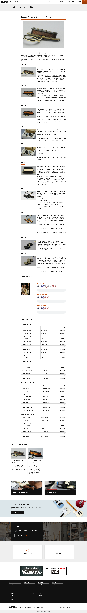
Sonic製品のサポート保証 (43, 584)
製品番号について (42, 589)
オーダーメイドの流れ (14, 584)
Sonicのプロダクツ (27, 582)
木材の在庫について (28, 586)
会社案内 (69, 1)
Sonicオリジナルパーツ (28, 591)
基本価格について (27, 589)
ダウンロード (41, 593)
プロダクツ (74, 1)
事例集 (54, 584)
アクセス (11, 597)
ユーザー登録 (69, 585)
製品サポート (40, 582)
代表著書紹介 (12, 593)
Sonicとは (56, 1)
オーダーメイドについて (14, 586)
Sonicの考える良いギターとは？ (29, 594)
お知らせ (51, 1)
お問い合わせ (69, 583)
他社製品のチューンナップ (43, 586)
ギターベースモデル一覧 (29, 584)
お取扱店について (42, 591)
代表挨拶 (11, 591)
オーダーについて (62, 1)
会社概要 (11, 595)
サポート (79, 1)
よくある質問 (41, 595)
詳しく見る (17, 512)
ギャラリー (54, 582)
